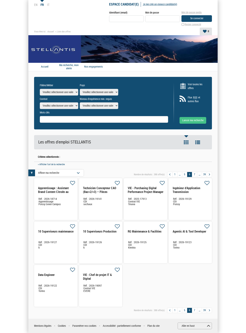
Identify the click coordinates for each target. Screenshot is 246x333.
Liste (197, 142)
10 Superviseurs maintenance (55, 231)
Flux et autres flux (194, 99)
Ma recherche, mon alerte (69, 67)
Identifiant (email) (118, 12)
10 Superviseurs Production (100, 231)
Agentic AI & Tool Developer (189, 231)
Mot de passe (152, 12)
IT (48, 4)
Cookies (62, 325)
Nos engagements (93, 66)
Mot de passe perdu (191, 12)
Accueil (50, 31)
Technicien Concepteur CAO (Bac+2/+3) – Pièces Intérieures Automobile (99, 192)
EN (36, 4)
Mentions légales (42, 325)
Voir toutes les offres (195, 86)
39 (204, 174)
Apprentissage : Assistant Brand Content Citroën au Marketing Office (53, 192)
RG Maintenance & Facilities (144, 231)
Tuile (186, 142)
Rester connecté (193, 24)
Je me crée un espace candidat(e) (160, 4)
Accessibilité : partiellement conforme (122, 325)
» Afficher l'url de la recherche (51, 164)
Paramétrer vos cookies (84, 325)
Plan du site (153, 325)
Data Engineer (46, 275)
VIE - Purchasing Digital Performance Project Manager (145, 190)
